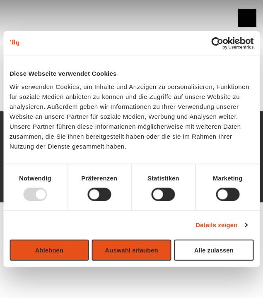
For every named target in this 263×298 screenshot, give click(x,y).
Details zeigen (216, 224)
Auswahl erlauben (131, 249)
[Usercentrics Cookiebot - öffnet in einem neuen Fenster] (217, 43)
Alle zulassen (214, 249)
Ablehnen (49, 249)
